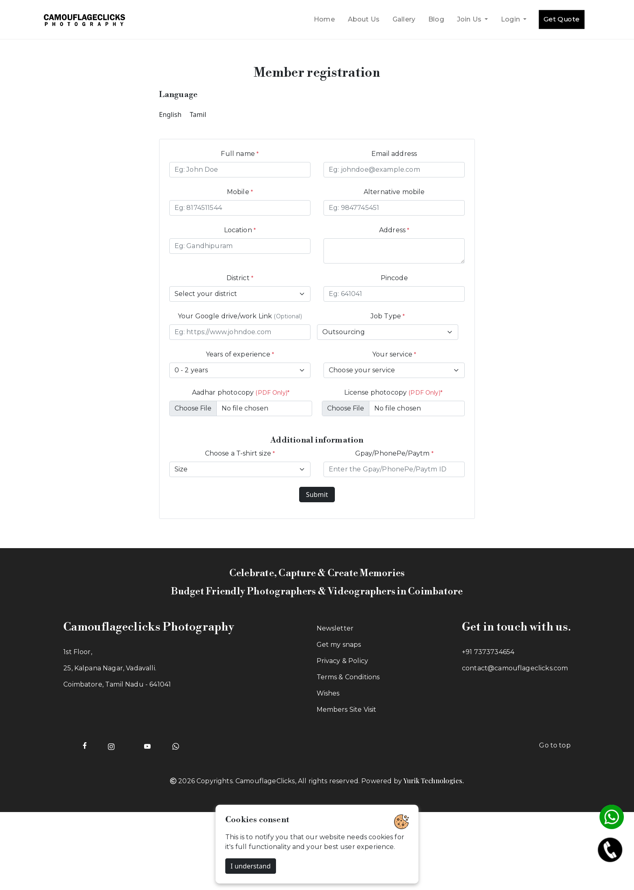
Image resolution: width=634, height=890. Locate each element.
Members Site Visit (347, 709)
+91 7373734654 (488, 652)
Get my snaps (339, 644)
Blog (436, 19)
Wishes (328, 693)
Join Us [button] (470, 19)
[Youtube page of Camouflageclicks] (147, 745)
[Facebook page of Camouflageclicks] (85, 745)
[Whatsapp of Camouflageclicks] (175, 745)
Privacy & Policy (343, 661)
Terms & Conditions (348, 677)
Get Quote (561, 19)
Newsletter (335, 628)
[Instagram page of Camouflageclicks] (111, 745)
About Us (364, 19)
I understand (251, 866)
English (170, 114)
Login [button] (511, 19)
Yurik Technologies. (433, 780)
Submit (317, 494)
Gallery (403, 19)
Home (324, 19)
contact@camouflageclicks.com (515, 668)
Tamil (198, 114)
